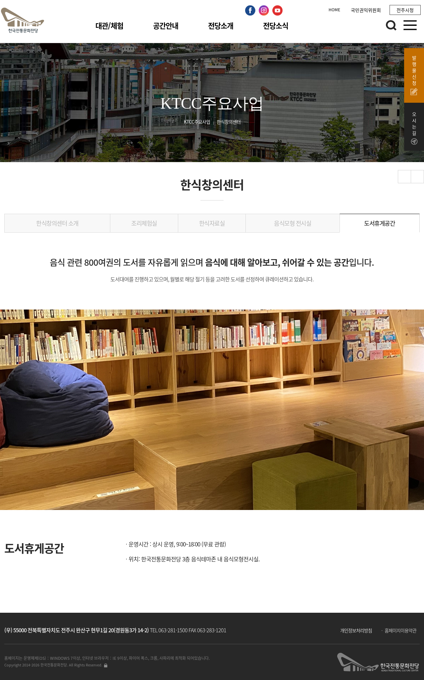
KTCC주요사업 (197, 121)
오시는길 (414, 128)
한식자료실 (212, 223)
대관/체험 (109, 25)
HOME (334, 10)
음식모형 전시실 (292, 223)
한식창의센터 (228, 121)
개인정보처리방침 (356, 630)
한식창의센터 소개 (57, 223)
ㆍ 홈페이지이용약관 (398, 630)
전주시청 (405, 10)
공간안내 (165, 25)
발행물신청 (414, 75)
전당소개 (220, 25)
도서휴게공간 (379, 223)
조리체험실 (144, 223)
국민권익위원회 (366, 10)
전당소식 (275, 25)
